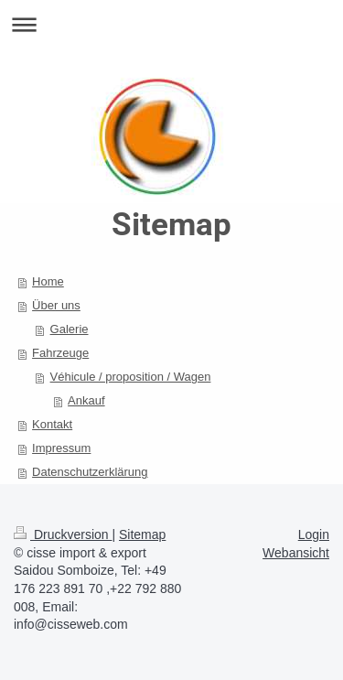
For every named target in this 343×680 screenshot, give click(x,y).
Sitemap (142, 534)
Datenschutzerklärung (89, 472)
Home (48, 281)
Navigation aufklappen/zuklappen (171, 24)
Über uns (56, 305)
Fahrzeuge (60, 353)
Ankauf (86, 400)
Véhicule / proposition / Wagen (130, 376)
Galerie (69, 329)
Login (313, 534)
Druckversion (63, 534)
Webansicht (296, 552)
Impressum (61, 448)
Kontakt (52, 424)
